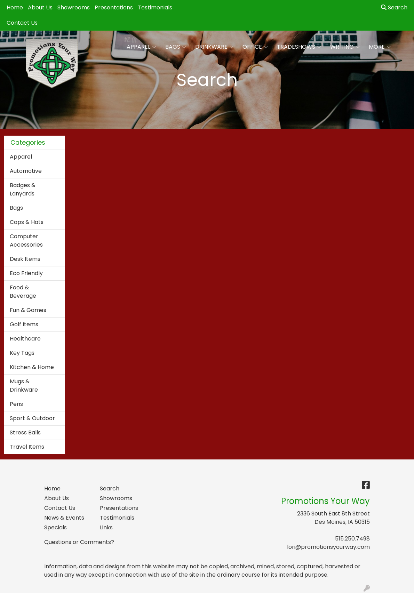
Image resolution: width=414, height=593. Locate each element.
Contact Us (22, 23)
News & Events (64, 518)
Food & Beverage (23, 291)
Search (394, 7)
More (380, 47)
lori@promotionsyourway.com (328, 547)
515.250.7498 (352, 539)
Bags (175, 47)
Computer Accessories (26, 240)
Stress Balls (25, 432)
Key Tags (22, 353)
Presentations (114, 7)
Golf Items (24, 324)
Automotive (26, 171)
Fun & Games (28, 310)
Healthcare (25, 339)
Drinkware (214, 47)
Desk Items (25, 259)
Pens (16, 404)
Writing (345, 47)
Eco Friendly (26, 273)
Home (15, 7)
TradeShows (299, 47)
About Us (40, 7)
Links (106, 527)
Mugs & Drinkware (24, 385)
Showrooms (73, 7)
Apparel (141, 47)
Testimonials (155, 7)
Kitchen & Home (32, 367)
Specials (55, 527)
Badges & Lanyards (22, 189)
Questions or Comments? (79, 542)
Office (255, 47)
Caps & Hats (26, 222)
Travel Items (27, 447)
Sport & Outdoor (32, 418)
